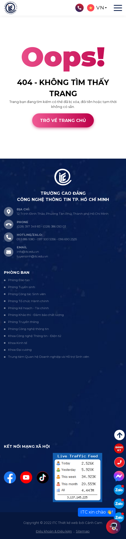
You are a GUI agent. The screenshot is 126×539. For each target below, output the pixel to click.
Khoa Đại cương (20, 350)
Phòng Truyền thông (23, 322)
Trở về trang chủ (63, 120)
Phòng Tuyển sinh (21, 287)
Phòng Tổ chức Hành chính (28, 301)
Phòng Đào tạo (19, 280)
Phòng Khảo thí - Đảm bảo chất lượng (36, 315)
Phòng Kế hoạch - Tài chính (28, 308)
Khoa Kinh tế (17, 343)
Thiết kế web (10, 156)
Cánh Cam (37, 156)
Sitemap (83, 531)
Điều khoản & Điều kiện (54, 531)
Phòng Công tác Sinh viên (27, 294)
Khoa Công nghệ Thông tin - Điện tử (34, 336)
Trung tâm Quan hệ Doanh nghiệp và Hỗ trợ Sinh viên (48, 357)
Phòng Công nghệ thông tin (28, 329)
